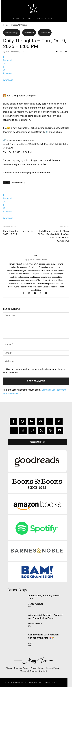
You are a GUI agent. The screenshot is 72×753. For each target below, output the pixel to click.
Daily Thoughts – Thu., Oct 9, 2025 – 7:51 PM (18, 299)
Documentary (45, 33)
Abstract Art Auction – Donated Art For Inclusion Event (45, 683)
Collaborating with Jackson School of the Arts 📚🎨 (43, 702)
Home (5, 25)
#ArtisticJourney (19, 248)
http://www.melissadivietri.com (36, 326)
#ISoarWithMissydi (19, 25)
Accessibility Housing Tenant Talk (44, 663)
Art (30, 709)
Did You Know (29, 33)
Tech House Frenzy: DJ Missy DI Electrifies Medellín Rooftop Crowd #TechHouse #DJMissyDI (53, 302)
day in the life (35, 690)
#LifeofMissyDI (35, 670)
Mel (7, 51)
